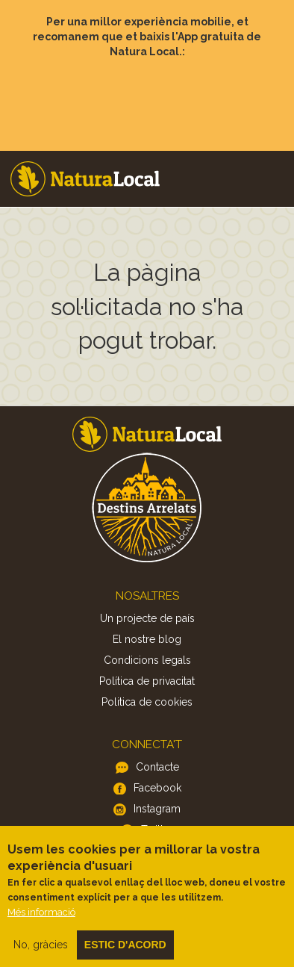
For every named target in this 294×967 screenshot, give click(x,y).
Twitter (157, 830)
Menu (272, 157)
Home (85, 178)
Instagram (157, 809)
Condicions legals (147, 660)
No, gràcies (40, 955)
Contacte (157, 767)
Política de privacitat (147, 681)
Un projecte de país (147, 618)
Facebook (157, 788)
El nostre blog (147, 639)
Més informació (41, 922)
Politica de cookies (147, 702)
